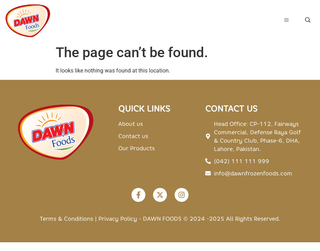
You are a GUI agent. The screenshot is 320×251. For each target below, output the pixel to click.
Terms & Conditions (66, 218)
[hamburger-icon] (286, 21)
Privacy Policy (117, 218)
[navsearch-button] (308, 20)
